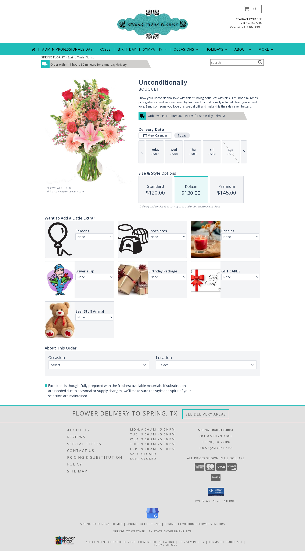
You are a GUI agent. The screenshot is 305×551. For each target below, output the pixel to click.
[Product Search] (233, 62)
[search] (260, 62)
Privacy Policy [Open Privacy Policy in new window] (192, 542)
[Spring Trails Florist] (152, 24)
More (266, 49)
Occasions (186, 49)
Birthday (127, 49)
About (243, 49)
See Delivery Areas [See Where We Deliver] (206, 414)
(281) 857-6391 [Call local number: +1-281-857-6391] (251, 27)
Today (182, 135)
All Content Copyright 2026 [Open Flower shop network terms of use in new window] (111, 542)
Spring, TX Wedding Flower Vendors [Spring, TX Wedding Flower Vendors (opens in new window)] (195, 524)
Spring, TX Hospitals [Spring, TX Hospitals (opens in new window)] (143, 524)
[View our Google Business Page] (152, 518)
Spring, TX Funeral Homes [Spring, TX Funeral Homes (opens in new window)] (101, 524)
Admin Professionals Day (67, 49)
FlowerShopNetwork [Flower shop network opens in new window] (156, 542)
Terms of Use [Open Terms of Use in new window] (165, 544)
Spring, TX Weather (129, 531)
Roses (105, 49)
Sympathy (155, 49)
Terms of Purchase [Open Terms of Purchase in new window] (226, 542)
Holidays (216, 49)
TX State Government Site (170, 531)
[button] (250, 9)
